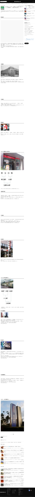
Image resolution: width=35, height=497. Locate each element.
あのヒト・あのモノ (8, 3)
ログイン (33, 1)
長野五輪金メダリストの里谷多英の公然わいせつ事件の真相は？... (31, 18)
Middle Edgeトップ (2, 3)
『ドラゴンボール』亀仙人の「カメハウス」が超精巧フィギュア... (31, 8)
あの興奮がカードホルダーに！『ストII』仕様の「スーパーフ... (31, 16)
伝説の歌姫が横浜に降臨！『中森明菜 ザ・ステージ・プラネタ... (30, 13)
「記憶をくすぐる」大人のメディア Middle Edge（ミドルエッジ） (29, 40)
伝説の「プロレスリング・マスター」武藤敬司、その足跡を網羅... (31, 11)
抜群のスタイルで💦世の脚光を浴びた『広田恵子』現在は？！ (12, 446)
